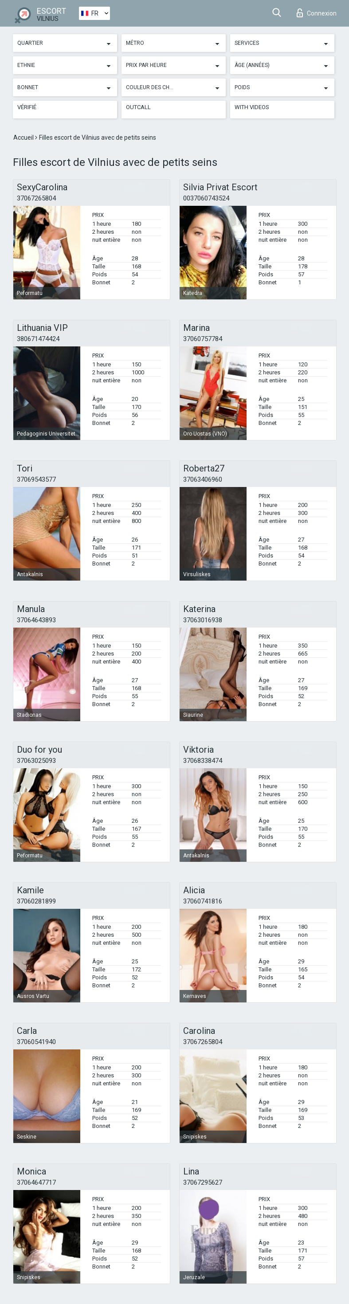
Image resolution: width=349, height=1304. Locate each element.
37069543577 (36, 479)
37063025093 (36, 761)
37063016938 (202, 620)
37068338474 (202, 761)
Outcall (138, 107)
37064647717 (36, 1182)
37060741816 (202, 901)
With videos (252, 107)
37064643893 (36, 620)
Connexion (317, 13)
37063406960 (202, 479)
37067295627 (202, 1182)
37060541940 (36, 1042)
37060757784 (202, 339)
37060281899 (36, 901)
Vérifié (26, 107)
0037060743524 (206, 198)
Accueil (24, 137)
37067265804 (36, 198)
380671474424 (38, 339)
